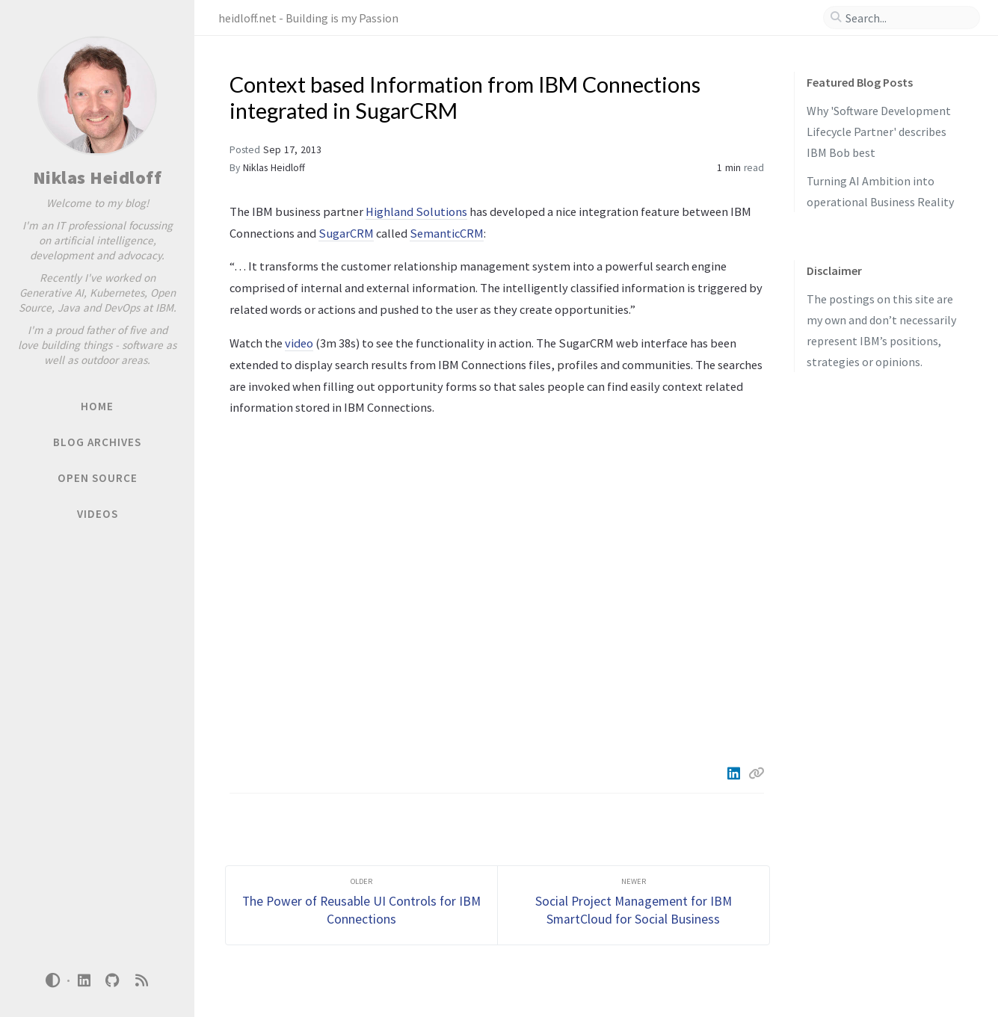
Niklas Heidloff (97, 177)
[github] (113, 981)
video (299, 343)
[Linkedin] (734, 773)
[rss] (141, 981)
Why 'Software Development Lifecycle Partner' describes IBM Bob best (879, 131)
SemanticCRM (447, 233)
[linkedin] (84, 981)
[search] (907, 18)
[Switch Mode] (53, 980)
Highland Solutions (416, 211)
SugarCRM (346, 233)
